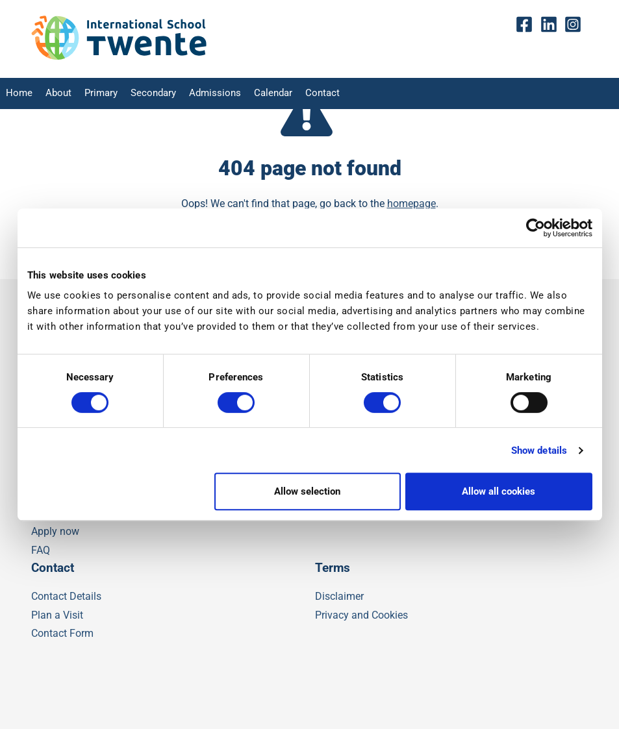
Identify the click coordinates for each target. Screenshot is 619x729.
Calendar (258, 93)
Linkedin (552, 25)
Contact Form (62, 633)
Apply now (55, 531)
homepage (411, 203)
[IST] (119, 57)
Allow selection (307, 491)
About (54, 93)
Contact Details (66, 596)
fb (528, 25)
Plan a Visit (57, 615)
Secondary (146, 93)
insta (576, 25)
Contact (306, 93)
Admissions (204, 93)
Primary (96, 93)
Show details (539, 450)
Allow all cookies (498, 491)
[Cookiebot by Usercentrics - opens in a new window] (535, 228)
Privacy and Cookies (361, 615)
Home (17, 93)
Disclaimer (339, 596)
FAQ (40, 550)
